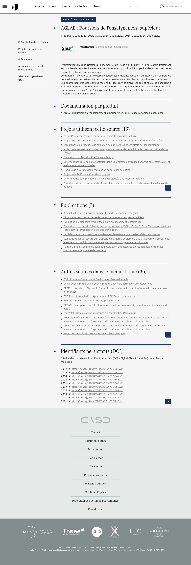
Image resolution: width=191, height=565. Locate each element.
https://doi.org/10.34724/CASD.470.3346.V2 (97, 372)
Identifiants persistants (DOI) (31, 78)
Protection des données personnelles (95, 501)
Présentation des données (33, 42)
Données (66, 6)
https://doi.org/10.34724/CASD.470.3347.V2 (97, 376)
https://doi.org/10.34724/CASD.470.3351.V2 (97, 390)
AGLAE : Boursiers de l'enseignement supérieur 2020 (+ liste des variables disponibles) (113, 112)
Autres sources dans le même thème (31, 68)
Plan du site (95, 509)
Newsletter (95, 466)
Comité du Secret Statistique (112, 46)
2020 (98, 35)
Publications (81, 6)
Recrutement (95, 449)
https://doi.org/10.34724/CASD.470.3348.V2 (97, 379)
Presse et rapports (95, 475)
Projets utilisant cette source (30, 50)
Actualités (39, 6)
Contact (95, 432)
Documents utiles (95, 441)
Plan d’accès (95, 458)
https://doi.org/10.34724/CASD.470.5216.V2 (97, 401)
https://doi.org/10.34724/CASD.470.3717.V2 (97, 397)
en (130, 6)
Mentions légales (95, 492)
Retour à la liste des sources (78, 19)
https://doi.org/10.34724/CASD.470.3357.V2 (97, 368)
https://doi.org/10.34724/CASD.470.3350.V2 (97, 386)
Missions (96, 6)
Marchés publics (95, 483)
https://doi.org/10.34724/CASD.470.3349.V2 (97, 383)
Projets (52, 6)
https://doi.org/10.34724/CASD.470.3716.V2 (97, 394)
